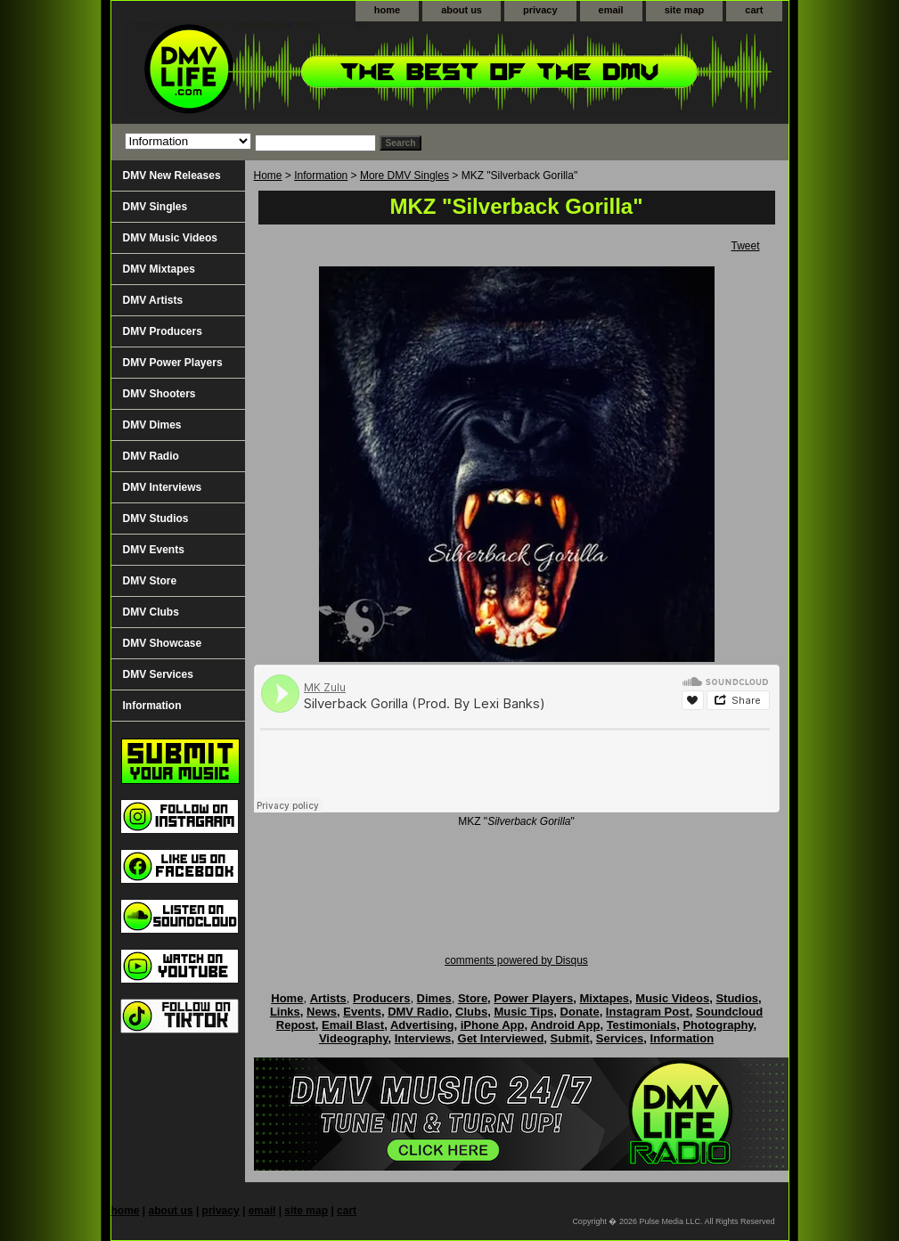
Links (285, 1011)
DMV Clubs (151, 612)
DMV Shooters (159, 394)
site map (685, 9)
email (611, 9)
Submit (570, 1038)
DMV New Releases (172, 175)
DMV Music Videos (170, 238)
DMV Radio (151, 456)
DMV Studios (156, 518)
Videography (353, 1038)
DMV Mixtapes (159, 269)
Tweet (745, 246)
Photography (717, 1025)
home (387, 9)
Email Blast (353, 1025)
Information (320, 175)
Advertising (422, 1025)
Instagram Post (648, 1011)
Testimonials (642, 1025)
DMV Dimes (152, 425)
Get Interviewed (501, 1038)
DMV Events (153, 549)
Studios (736, 998)
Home (268, 175)
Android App (565, 1025)
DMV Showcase (162, 643)
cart (754, 9)
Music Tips (523, 1011)
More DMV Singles (404, 175)
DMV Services (158, 674)
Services (620, 1038)
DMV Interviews (162, 487)
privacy (540, 9)
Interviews (423, 1038)
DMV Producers (162, 331)
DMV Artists (153, 300)
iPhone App (493, 1025)
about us (461, 9)
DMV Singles (155, 206)
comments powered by (516, 960)
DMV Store (150, 581)
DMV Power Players (173, 362)
